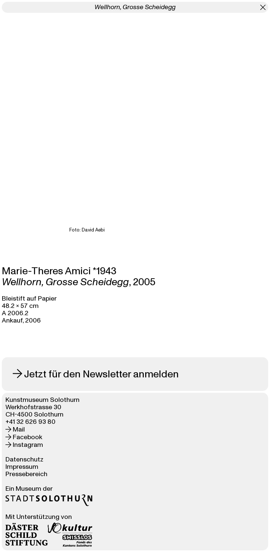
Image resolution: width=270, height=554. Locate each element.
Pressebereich (26, 474)
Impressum (21, 466)
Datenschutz (24, 459)
